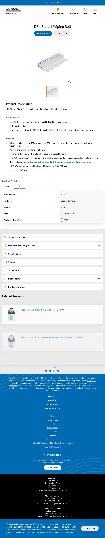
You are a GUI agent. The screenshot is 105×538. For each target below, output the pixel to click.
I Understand (90, 528)
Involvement (51, 408)
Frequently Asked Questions (19, 245)
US (21, 186)
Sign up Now (52, 467)
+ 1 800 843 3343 (52, 501)
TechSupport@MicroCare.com (55, 490)
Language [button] (51, 2)
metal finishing (50, 383)
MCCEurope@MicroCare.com (55, 516)
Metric (9, 186)
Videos (9, 262)
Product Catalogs (14, 287)
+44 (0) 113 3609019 (52, 513)
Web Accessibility (52, 439)
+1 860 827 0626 (52, 485)
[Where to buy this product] (43, 33)
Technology (51, 404)
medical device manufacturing (23, 383)
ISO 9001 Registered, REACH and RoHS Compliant (52, 443)
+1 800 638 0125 (52, 488)
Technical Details (14, 237)
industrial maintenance (66, 383)
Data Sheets (12, 278)
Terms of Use (52, 420)
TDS (66, 220)
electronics (91, 380)
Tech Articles (12, 270)
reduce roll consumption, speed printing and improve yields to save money (56, 162)
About (51, 400)
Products (51, 395)
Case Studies (12, 253)
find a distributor (83, 388)
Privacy (52, 416)
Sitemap (52, 435)
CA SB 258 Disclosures (52, 447)
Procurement (52, 427)
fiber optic (39, 383)
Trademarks (52, 424)
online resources (52, 390)
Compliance (52, 431)
